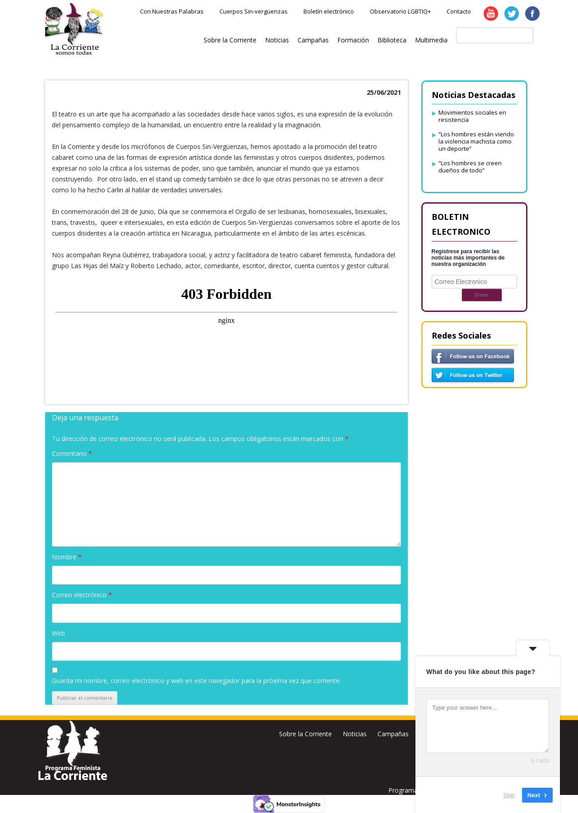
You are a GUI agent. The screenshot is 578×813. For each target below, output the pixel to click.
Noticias (277, 40)
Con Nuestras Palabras (172, 11)
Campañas (313, 40)
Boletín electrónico (328, 11)
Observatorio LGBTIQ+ (400, 11)
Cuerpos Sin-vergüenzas (253, 11)
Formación (353, 40)
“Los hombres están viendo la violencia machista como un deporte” (476, 141)
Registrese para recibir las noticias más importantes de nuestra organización (468, 257)
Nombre (67, 557)
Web (58, 633)
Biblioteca (392, 40)
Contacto (459, 11)
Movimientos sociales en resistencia (472, 116)
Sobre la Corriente (230, 40)
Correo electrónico (82, 594)
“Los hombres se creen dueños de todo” (470, 166)
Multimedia (431, 40)
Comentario (72, 453)
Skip (509, 794)
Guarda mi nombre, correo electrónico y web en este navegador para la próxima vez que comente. (196, 680)
